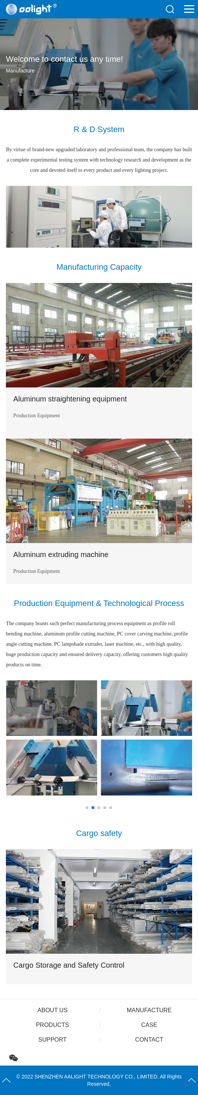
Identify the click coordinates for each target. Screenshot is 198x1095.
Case (149, 1025)
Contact (149, 1039)
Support (52, 1039)
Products (52, 1025)
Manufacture (149, 1010)
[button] (87, 807)
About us (53, 1010)
